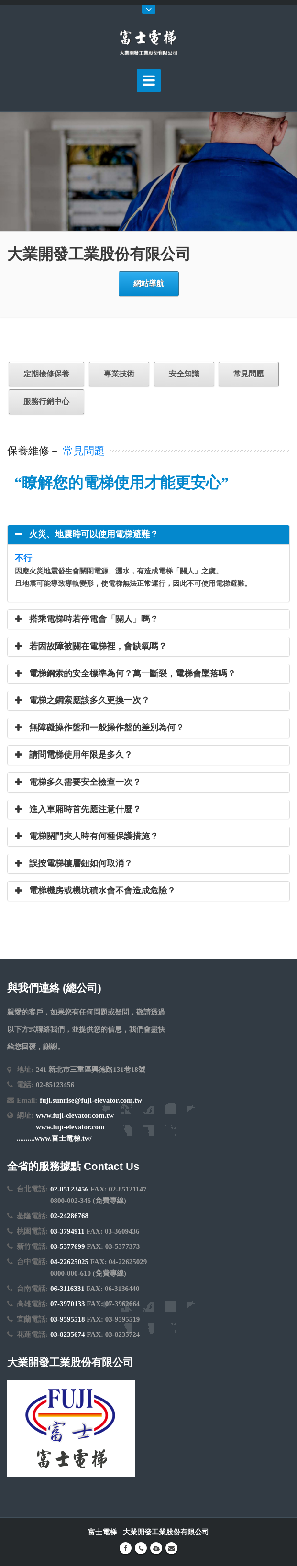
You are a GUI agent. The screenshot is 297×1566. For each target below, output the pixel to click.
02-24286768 (69, 1216)
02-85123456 (69, 1189)
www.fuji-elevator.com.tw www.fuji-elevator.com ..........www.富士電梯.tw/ (65, 1127)
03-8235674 (67, 1334)
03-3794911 (67, 1231)
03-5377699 (67, 1246)
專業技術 (119, 374)
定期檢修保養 (46, 374)
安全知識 (184, 374)
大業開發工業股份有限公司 (166, 1532)
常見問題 (248, 374)
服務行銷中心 (46, 401)
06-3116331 (67, 1288)
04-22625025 (69, 1262)
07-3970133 (67, 1304)
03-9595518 (67, 1319)
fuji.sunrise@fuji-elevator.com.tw (91, 1100)
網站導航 (148, 283)
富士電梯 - (105, 1532)
